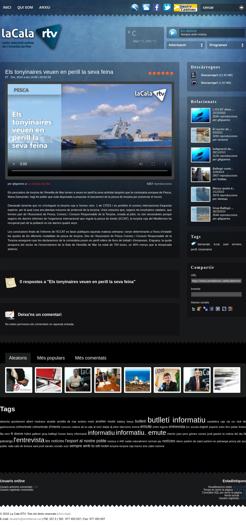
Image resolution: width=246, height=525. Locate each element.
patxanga (222, 441)
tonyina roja (126, 446)
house (62, 433)
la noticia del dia (232, 433)
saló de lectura (23, 446)
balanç (121, 421)
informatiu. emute (141, 432)
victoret (223, 139)
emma (136, 426)
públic (3, 446)
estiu (222, 426)
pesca (232, 441)
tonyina (114, 446)
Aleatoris (18, 358)
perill (194, 249)
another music (106, 421)
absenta (5, 421)
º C (132, 33)
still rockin (102, 446)
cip (228, 421)
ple (239, 441)
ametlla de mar (66, 421)
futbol (27, 433)
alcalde (51, 421)
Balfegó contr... (223, 168)
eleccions (125, 426)
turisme (159, 446)
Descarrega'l (209, 75)
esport (203, 427)
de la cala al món (91, 426)
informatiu (101, 432)
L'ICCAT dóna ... (223, 109)
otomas (223, 198)
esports (213, 426)
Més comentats (90, 358)
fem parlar (231, 426)
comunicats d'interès (46, 427)
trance (138, 446)
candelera (213, 421)
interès (171, 433)
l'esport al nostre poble (85, 441)
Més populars (51, 358)
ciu (233, 421)
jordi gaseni (214, 433)
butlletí (140, 421)
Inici (7, 7)
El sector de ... (222, 129)
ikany (70, 433)
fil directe (17, 434)
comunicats (24, 427)
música (111, 441)
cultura (76, 426)
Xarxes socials (200, 302)
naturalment (139, 441)
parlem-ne (210, 441)
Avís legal (64, 513)
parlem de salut (193, 441)
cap (223, 421)
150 (36, 487)
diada (105, 426)
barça (130, 421)
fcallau (222, 179)
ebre (116, 426)
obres (179, 441)
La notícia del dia (38, 183)
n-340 (120, 441)
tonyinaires (205, 249)
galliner (36, 433)
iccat (217, 244)
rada (10, 446)
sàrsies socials (54, 446)
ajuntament (18, 421)
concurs (66, 426)
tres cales (149, 446)
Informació (177, 45)
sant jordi (38, 446)
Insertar (195, 288)
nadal (128, 441)
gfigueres (224, 119)
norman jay (154, 441)
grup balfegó (49, 433)
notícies (168, 441)
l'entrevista (29, 440)
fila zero (5, 433)
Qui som (25, 7)
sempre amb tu (82, 446)
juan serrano (232, 244)
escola (195, 426)
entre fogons (160, 426)
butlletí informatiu (177, 420)
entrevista (177, 427)
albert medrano (35, 421)
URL (194, 275)
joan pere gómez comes (191, 433)
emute (146, 426)
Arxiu (44, 7)
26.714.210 (239, 487)
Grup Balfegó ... (223, 208)
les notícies (54, 441)
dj (111, 426)
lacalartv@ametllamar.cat (25, 518)
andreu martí (86, 421)
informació (80, 433)
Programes (218, 45)
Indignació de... (223, 148)
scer (66, 446)
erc (188, 426)
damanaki (204, 244)
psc (244, 441)
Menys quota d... (224, 188)
